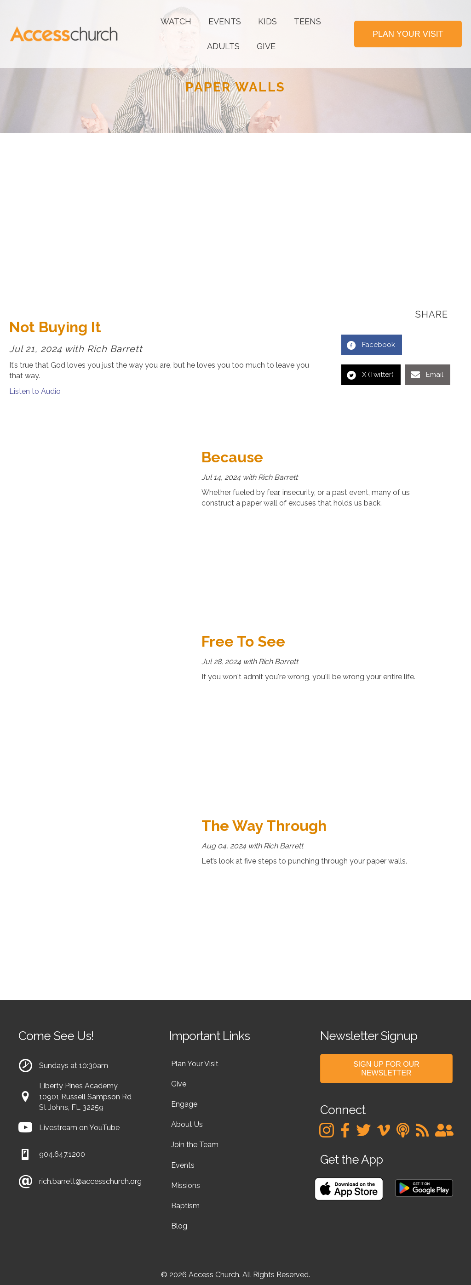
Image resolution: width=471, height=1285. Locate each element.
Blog (179, 1226)
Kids (267, 21)
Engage (184, 1104)
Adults (223, 46)
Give (266, 46)
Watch (176, 21)
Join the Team (194, 1144)
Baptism (185, 1205)
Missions (185, 1185)
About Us (187, 1124)
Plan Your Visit (194, 1063)
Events (224, 21)
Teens (307, 21)
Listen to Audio (35, 391)
